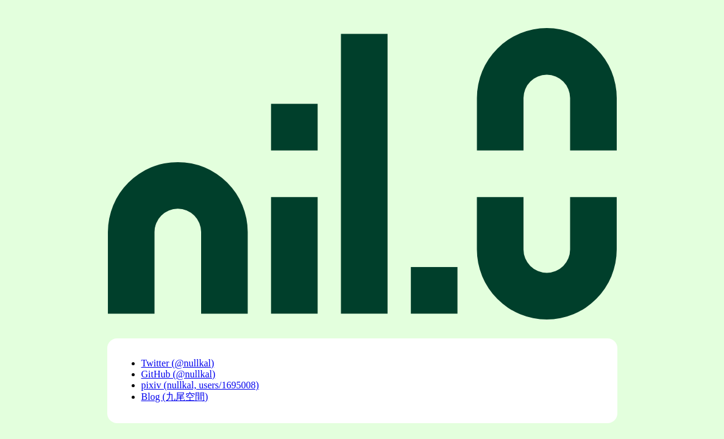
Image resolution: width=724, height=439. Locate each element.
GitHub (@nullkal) (178, 374)
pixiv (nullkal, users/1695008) (200, 385)
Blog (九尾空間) (174, 396)
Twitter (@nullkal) (178, 363)
